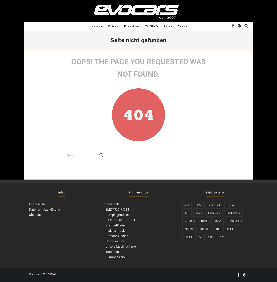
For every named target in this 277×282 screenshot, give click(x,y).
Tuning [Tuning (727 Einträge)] (229, 229)
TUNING (151, 26)
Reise (168, 26)
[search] (101, 155)
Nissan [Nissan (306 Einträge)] (217, 221)
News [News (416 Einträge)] (204, 221)
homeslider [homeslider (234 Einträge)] (214, 213)
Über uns (35, 215)
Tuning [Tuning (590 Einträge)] (188, 237)
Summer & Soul (116, 257)
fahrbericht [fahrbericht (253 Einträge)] (214, 205)
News (96, 26)
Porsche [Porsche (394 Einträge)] (188, 229)
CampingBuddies (117, 215)
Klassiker (132, 26)
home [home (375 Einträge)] (199, 213)
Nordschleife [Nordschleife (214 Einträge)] (235, 221)
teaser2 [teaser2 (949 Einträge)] (204, 229)
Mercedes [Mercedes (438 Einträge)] (189, 221)
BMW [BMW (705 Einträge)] (198, 205)
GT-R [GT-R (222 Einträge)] (186, 213)
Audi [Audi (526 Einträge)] (187, 205)
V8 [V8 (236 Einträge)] (199, 237)
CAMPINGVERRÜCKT (120, 220)
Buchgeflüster (115, 225)
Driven (113, 26)
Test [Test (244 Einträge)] (216, 229)
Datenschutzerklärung (44, 209)
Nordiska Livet (115, 241)
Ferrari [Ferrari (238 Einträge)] (230, 205)
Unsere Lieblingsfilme (120, 246)
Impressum (37, 204)
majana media (115, 230)
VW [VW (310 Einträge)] (222, 237)
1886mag (112, 252)
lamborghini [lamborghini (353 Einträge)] (234, 213)
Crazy (182, 26)
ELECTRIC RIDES (117, 209)
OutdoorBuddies (116, 236)
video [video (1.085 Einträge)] (211, 237)
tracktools (112, 204)
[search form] (82, 155)
